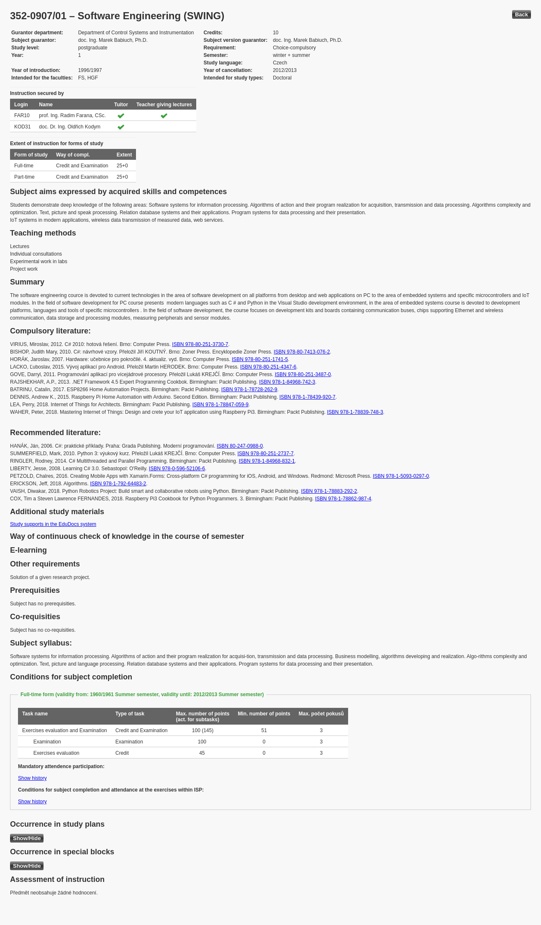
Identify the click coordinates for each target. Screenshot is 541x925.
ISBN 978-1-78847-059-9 (220, 404)
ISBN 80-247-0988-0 (240, 446)
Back (521, 14)
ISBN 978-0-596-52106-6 (177, 468)
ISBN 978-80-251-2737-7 (266, 453)
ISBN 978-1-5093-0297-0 (401, 476)
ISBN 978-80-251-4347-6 (268, 367)
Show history (32, 778)
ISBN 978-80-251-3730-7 (200, 344)
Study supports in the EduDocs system (53, 524)
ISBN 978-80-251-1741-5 (260, 359)
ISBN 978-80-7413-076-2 (302, 352)
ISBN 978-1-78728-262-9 (249, 389)
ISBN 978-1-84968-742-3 (287, 382)
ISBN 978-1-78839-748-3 (355, 412)
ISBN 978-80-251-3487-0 (303, 374)
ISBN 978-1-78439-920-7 (307, 397)
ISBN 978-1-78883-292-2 (329, 491)
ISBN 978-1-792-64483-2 (118, 484)
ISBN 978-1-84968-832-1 (267, 461)
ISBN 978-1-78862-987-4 (343, 499)
